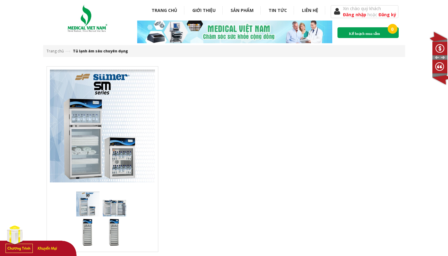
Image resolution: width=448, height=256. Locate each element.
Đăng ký (387, 14)
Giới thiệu (204, 10)
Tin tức (278, 10)
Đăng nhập (355, 14)
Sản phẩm (242, 10)
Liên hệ (310, 10)
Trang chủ (164, 10)
